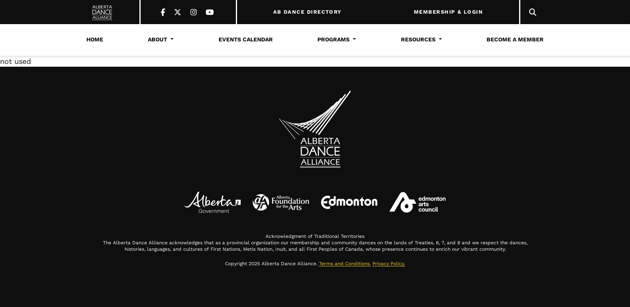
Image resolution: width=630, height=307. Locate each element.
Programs (333, 39)
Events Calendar (246, 39)
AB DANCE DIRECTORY (307, 12)
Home (94, 39)
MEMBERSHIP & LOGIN (448, 12)
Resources (418, 39)
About (157, 39)
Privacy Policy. (388, 263)
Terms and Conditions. (345, 263)
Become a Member (515, 39)
